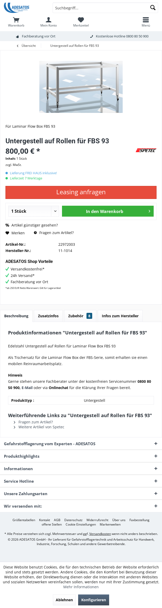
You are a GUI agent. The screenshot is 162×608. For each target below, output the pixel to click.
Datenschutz (73, 520)
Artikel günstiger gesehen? (31, 225)
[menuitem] (16, 22)
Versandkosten (100, 534)
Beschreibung (16, 315)
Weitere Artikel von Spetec (39, 426)
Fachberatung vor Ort (38, 36)
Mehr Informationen (81, 586)
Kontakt (44, 520)
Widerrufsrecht (97, 520)
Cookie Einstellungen (81, 524)
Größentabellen (24, 520)
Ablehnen (64, 599)
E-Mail (27, 387)
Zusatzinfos (48, 315)
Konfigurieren (93, 599)
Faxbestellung (139, 520)
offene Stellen (52, 524)
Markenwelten (110, 524)
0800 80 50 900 (137, 36)
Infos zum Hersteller (120, 315)
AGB (57, 520)
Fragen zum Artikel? (54, 232)
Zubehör (80, 315)
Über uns (119, 520)
